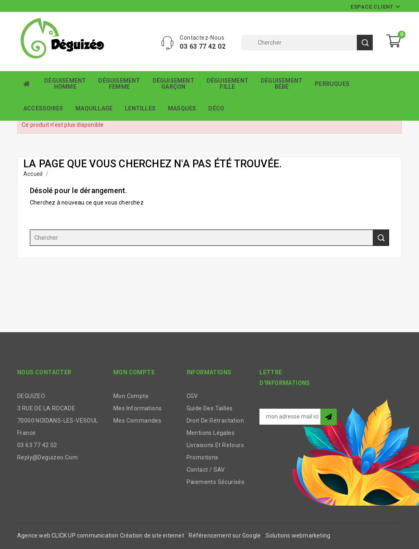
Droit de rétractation (215, 420)
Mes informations (137, 408)
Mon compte (131, 396)
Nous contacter (44, 372)
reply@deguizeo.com (47, 457)
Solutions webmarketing (298, 535)
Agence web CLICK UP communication (68, 535)
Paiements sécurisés (216, 482)
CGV (192, 396)
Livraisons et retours (215, 445)
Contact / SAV (206, 469)
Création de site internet (152, 535)
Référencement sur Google (225, 535)
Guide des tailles (210, 408)
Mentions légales (210, 433)
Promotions (203, 457)
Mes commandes (137, 420)
